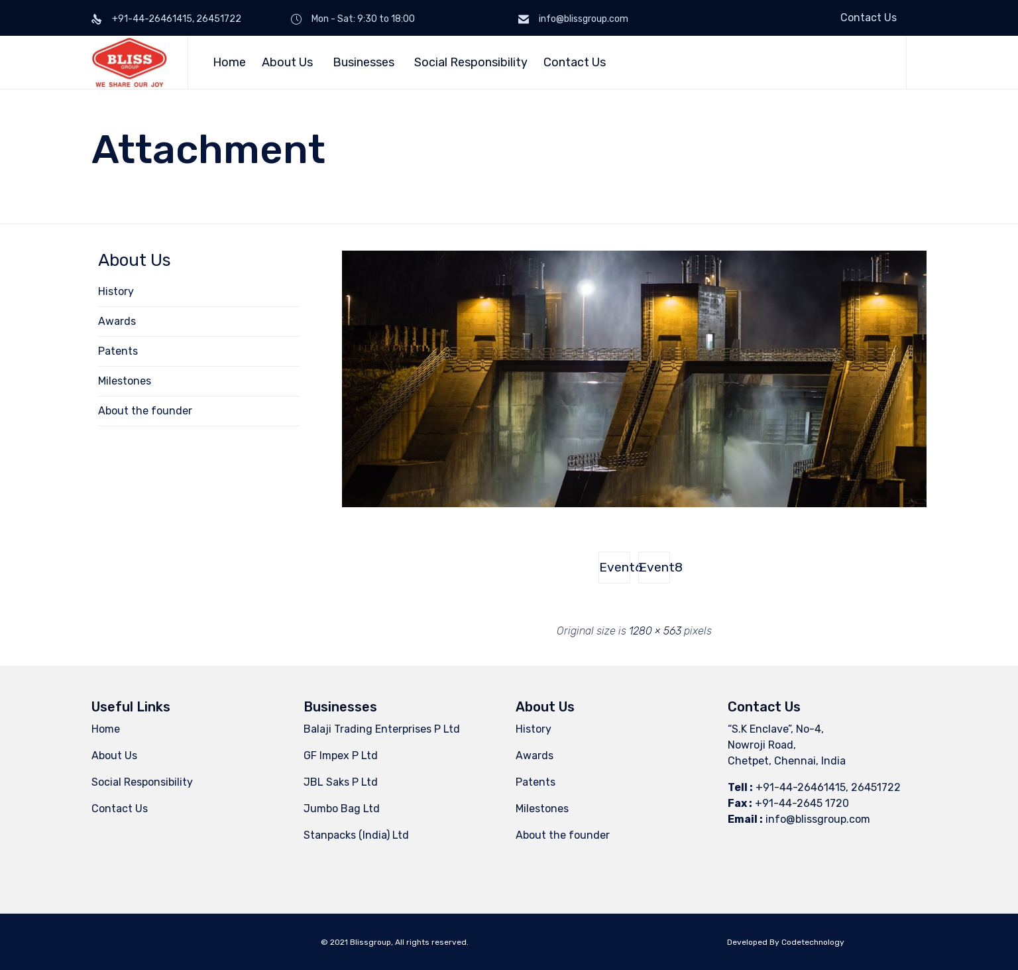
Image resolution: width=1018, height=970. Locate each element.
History (116, 291)
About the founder (145, 410)
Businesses (365, 62)
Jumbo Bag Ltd (342, 808)
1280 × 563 (655, 631)
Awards (117, 321)
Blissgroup (370, 942)
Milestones (124, 381)
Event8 (654, 567)
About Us (289, 62)
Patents (118, 351)
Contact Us (868, 17)
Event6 (614, 567)
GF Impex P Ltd (341, 755)
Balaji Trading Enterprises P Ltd (382, 729)
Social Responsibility (471, 62)
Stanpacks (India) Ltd (356, 835)
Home (229, 62)
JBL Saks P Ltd (341, 782)
